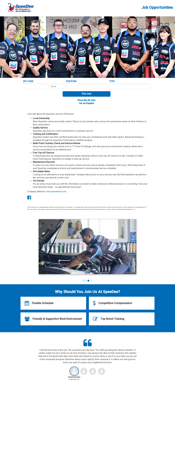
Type (112, 81)
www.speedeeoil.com (56, 191)
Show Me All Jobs (86, 100)
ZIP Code (28, 81)
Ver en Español (86, 103)
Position (71, 81)
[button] (83, 281)
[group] (87, 247)
